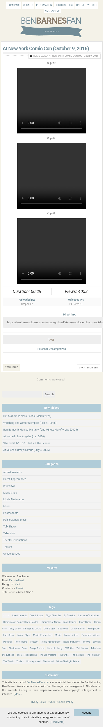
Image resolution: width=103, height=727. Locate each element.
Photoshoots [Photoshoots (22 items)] (21, 642)
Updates (28, 5)
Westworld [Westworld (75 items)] (48, 661)
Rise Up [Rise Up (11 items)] (86, 642)
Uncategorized (57, 348)
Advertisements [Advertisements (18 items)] (19, 615)
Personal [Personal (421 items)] (7, 642)
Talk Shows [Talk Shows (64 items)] (82, 648)
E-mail (19, 588)
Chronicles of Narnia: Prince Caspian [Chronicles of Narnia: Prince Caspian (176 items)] (58, 622)
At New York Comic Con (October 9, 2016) (46, 49)
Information (44, 5)
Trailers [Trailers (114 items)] (20, 661)
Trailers (7, 546)
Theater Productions (15, 540)
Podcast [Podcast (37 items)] (34, 642)
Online (80, 5)
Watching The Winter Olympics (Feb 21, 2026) (30, 422)
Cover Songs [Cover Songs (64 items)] (85, 622)
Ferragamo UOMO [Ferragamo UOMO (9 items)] (32, 628)
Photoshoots (10, 513)
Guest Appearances (14, 479)
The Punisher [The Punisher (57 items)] (93, 655)
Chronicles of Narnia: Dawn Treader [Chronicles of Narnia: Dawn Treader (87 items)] (20, 622)
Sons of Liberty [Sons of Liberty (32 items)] (54, 648)
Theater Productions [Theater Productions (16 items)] (27, 655)
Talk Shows (10, 526)
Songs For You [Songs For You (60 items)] (37, 648)
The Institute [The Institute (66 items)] (77, 655)
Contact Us (52, 10)
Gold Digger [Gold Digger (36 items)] (49, 628)
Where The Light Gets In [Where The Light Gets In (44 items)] (68, 661)
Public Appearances (15, 519)
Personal (42, 348)
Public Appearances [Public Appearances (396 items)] (50, 642)
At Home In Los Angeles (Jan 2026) (24, 436)
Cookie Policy (65, 702)
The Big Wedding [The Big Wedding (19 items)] (48, 655)
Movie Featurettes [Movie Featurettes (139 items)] (42, 635)
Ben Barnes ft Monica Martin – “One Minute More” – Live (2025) (40, 429)
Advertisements (12, 472)
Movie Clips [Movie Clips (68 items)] (24, 635)
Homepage (13, 5)
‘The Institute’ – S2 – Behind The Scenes (26, 443)
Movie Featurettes (13, 499)
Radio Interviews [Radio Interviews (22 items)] (71, 642)
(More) (18, 694)
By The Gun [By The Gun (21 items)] (69, 615)
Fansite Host (16, 580)
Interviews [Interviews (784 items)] (63, 628)
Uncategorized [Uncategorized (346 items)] (34, 661)
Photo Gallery (64, 5)
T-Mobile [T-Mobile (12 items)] (69, 648)
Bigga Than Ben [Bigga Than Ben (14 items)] (53, 615)
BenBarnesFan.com (38, 682)
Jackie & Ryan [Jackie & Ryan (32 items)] (78, 628)
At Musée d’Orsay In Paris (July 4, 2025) (26, 450)
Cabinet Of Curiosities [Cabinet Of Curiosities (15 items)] (88, 615)
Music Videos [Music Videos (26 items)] (71, 635)
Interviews (9, 485)
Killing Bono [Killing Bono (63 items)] (93, 628)
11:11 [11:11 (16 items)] (6, 615)
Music (6, 506)
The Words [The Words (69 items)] (8, 661)
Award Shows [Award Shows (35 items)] (36, 615)
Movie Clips (10, 492)
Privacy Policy (38, 702)
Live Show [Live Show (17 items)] (8, 635)
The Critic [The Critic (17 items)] (64, 655)
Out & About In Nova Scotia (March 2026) (27, 416)
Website (92, 5)
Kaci (17, 584)
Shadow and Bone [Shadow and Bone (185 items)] (18, 648)
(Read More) (57, 721)
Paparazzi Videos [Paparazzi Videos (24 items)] (90, 635)
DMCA (51, 702)
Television (9, 533)
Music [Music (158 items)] (58, 635)
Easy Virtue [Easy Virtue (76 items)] (15, 628)
